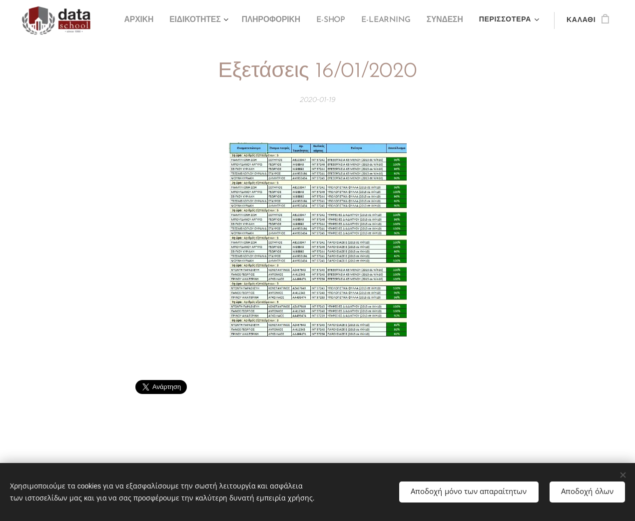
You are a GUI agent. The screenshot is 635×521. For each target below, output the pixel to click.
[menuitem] (147, 20)
